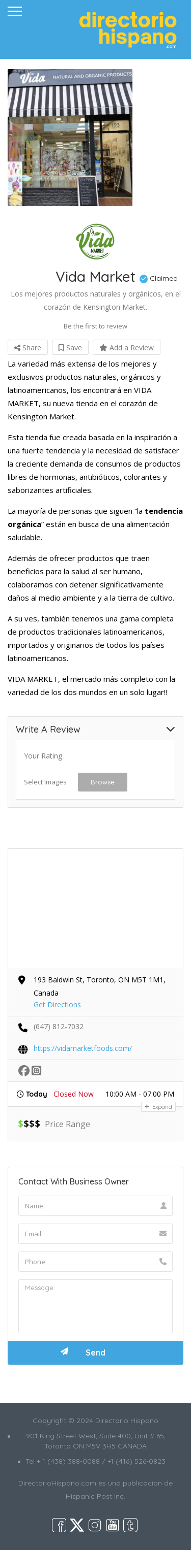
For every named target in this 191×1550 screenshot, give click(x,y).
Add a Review (126, 347)
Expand (158, 1106)
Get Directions (57, 1004)
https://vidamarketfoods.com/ (83, 1048)
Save (70, 347)
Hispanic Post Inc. (95, 1496)
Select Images (45, 781)
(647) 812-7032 (59, 1026)
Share (27, 347)
